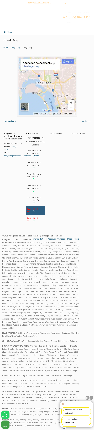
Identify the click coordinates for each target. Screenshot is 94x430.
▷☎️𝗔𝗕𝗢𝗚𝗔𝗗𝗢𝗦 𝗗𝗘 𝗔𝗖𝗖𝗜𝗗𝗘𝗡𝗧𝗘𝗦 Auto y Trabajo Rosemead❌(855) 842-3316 (50, 20)
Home (5, 48)
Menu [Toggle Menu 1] (7, 32)
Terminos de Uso (38, 239)
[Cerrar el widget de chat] (91, 398)
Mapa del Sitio (73, 239)
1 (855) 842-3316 (57, 3)
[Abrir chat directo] (87, 398)
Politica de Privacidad (56, 239)
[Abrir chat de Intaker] (64, 428)
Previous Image (9, 121)
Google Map (15, 48)
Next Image (86, 121)
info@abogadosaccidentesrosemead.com (47, 7)
